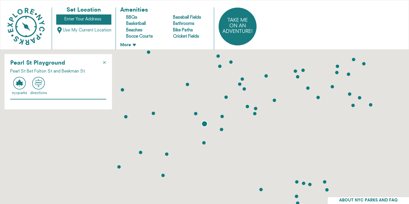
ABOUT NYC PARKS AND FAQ (368, 200)
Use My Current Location (83, 30)
